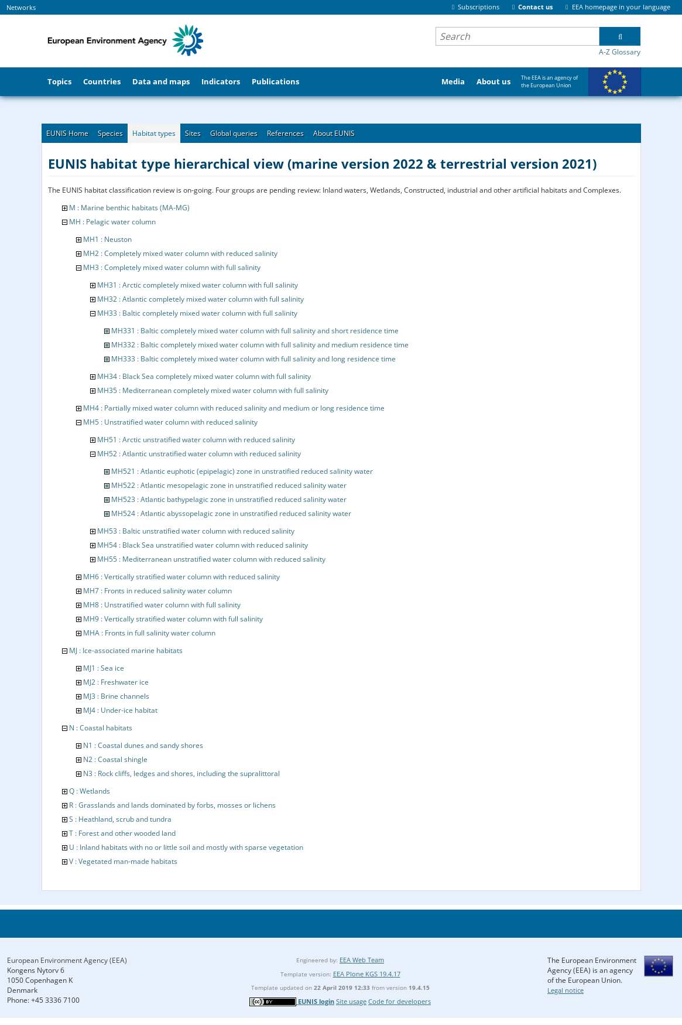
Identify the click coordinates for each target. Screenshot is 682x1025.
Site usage (351, 1001)
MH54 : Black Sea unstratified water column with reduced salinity (202, 545)
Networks (21, 7)
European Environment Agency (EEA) (67, 960)
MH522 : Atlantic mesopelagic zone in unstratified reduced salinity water (229, 485)
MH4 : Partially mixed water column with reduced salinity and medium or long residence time (234, 408)
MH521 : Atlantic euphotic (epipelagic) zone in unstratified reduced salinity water (242, 471)
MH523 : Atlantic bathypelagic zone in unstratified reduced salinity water (229, 499)
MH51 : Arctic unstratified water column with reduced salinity (196, 440)
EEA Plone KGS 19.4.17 (366, 973)
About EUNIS (334, 133)
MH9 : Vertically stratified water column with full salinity (173, 619)
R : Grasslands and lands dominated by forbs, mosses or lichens (172, 805)
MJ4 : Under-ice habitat (120, 710)
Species (110, 133)
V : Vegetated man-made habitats (123, 861)
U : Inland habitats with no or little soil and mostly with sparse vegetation (186, 847)
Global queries (234, 133)
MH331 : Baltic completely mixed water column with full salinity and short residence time (255, 331)
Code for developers (399, 1001)
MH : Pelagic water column (112, 222)
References (285, 133)
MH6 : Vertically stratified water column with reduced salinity (181, 577)
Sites (193, 133)
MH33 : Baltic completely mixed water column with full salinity (197, 313)
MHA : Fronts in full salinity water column (149, 633)
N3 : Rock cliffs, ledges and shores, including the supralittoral (181, 773)
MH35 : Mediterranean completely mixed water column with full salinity (212, 390)
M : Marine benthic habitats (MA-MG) (129, 208)
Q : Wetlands (89, 791)
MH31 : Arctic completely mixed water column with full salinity (197, 285)
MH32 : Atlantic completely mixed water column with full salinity (200, 299)
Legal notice (565, 990)
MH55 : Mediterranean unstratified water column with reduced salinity (211, 559)
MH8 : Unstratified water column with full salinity (162, 605)
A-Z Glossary (619, 52)
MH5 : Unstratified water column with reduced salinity (170, 422)
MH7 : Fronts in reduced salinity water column (157, 591)
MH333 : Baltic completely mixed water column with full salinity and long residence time (253, 359)
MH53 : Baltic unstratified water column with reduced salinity (195, 531)
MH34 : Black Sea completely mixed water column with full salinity (204, 376)
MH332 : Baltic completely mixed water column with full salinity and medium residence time (260, 345)
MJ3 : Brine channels (116, 696)
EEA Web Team (362, 959)
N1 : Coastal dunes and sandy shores (143, 745)
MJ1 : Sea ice (103, 668)
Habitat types (154, 133)
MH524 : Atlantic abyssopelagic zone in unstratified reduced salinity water (231, 513)
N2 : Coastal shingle (115, 759)
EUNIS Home (67, 133)
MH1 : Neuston (107, 239)
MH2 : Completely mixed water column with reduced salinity (180, 253)
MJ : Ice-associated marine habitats (126, 650)
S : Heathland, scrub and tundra (120, 819)
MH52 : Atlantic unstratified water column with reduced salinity (199, 454)
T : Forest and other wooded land (122, 833)
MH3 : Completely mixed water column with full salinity (172, 267)
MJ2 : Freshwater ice (116, 682)
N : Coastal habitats (100, 728)
